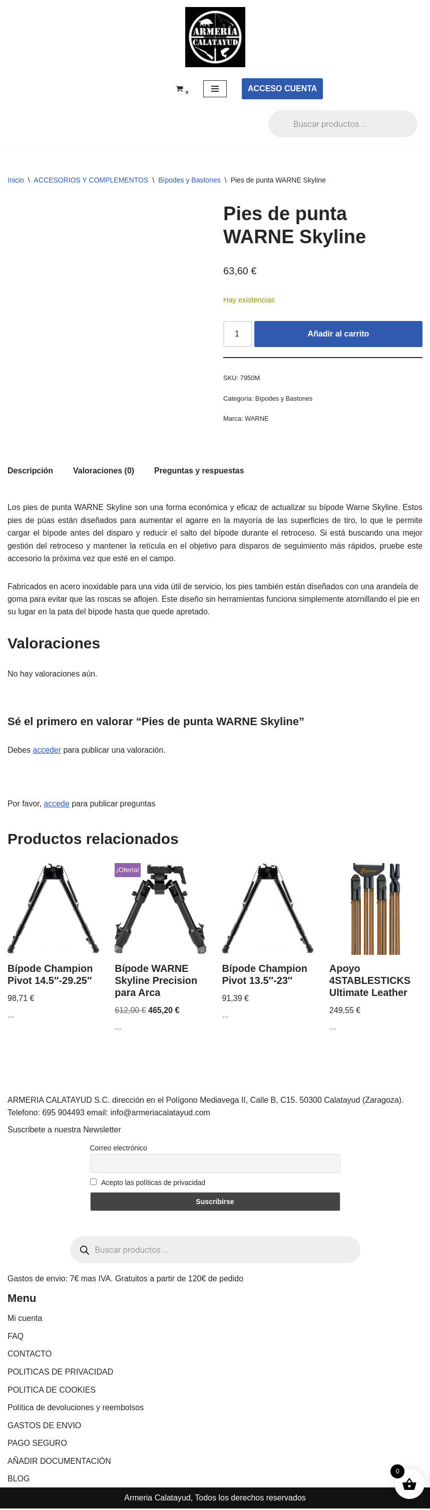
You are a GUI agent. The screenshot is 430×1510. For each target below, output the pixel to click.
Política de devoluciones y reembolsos (76, 1409)
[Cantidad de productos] (237, 334)
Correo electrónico (118, 1150)
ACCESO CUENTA (282, 88)
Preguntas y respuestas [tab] (200, 470)
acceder (47, 751)
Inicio (16, 180)
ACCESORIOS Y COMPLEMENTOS (91, 180)
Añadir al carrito (338, 334)
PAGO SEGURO (37, 1445)
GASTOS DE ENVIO (44, 1427)
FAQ (16, 1337)
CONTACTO (30, 1356)
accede (57, 804)
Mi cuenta (25, 1319)
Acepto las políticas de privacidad (148, 1185)
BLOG (19, 1480)
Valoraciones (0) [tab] (104, 470)
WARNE (257, 419)
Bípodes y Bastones (189, 180)
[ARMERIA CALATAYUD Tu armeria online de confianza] (215, 37)
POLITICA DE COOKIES (52, 1391)
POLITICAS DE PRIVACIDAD (60, 1373)
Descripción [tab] (31, 470)
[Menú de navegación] (215, 88)
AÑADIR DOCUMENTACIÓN (59, 1462)
